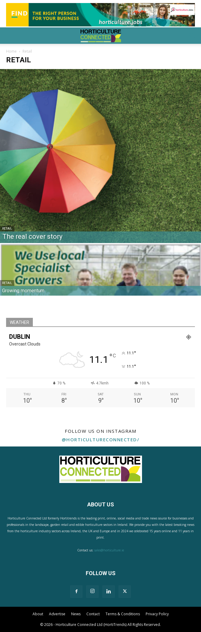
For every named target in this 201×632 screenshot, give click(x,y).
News (76, 613)
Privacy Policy (157, 613)
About (38, 613)
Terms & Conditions (123, 613)
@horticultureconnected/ (101, 439)
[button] (10, 35)
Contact (93, 613)
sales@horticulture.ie (109, 550)
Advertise (57, 613)
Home (11, 51)
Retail (7, 228)
